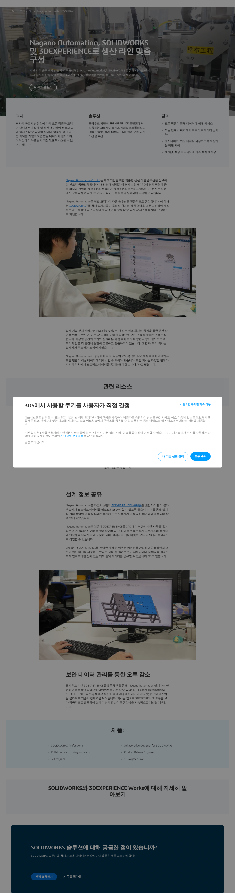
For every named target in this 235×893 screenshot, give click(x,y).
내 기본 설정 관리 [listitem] (169, 456)
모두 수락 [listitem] (200, 456)
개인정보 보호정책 (71, 435)
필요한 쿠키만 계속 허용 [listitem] (195, 405)
